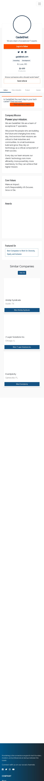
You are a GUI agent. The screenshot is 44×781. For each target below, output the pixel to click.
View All (22, 273)
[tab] (11, 4)
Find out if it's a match (22, 104)
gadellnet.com (22, 57)
